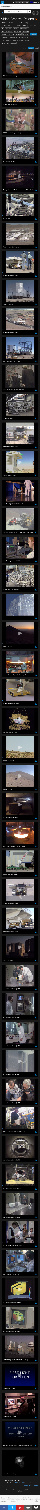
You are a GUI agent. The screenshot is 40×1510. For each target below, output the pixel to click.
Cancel (17, 1334)
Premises (5, 37)
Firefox (8, 1279)
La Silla (18, 34)
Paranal (34, 34)
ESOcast (9, 28)
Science (18, 2)
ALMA (20, 23)
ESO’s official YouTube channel (14, 1206)
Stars (27, 40)
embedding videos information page (12, 1218)
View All (4, 23)
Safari (8, 1281)
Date (36, 48)
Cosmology (32, 26)
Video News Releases (9, 43)
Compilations (21, 26)
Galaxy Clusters (8, 34)
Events (16, 28)
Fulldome (17, 31)
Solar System (6, 40)
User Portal (25, 2)
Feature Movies (7, 31)
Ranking (31, 48)
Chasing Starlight (8, 26)
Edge (7, 1277)
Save (6, 1334)
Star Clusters (18, 40)
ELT (3, 28)
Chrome (8, 1275)
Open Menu (7, 7)
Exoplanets (24, 28)
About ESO (12, 23)
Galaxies (26, 31)
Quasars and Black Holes (19, 37)
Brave (8, 1273)
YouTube (4, 1204)
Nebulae (26, 34)
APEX (25, 23)
